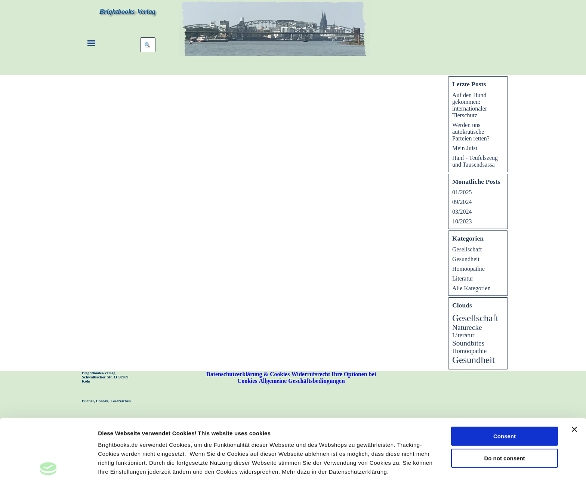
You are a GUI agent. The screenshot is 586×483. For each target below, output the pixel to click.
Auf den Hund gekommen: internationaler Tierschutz (469, 105)
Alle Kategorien (471, 288)
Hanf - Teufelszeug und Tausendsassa (475, 161)
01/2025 (462, 192)
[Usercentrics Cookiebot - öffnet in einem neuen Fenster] (48, 468)
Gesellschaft (467, 249)
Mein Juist (464, 148)
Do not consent (504, 399)
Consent (504, 377)
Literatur (462, 278)
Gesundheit (465, 259)
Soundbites (468, 343)
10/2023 (462, 221)
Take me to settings (124, 468)
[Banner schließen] (574, 370)
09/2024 (462, 202)
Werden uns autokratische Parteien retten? (471, 132)
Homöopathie (468, 269)
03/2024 (462, 211)
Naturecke (467, 327)
